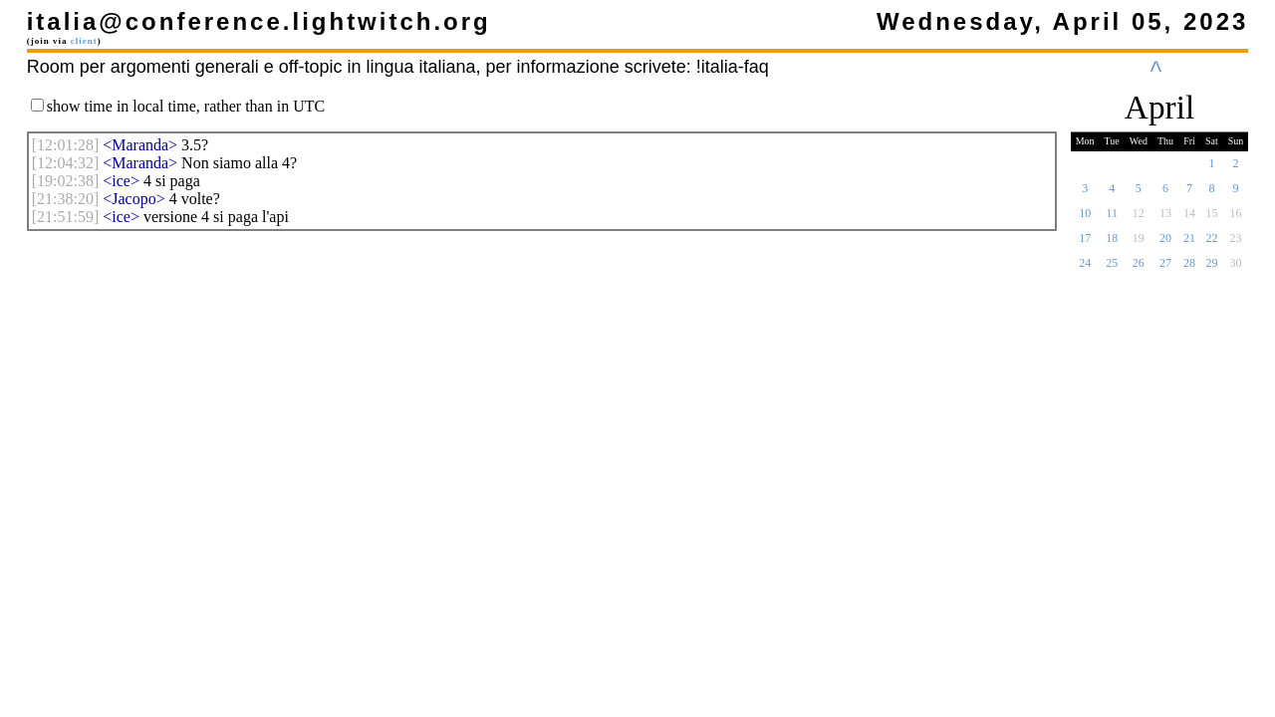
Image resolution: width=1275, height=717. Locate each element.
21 (1189, 244)
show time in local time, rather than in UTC (186, 106)
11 (1112, 219)
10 (1085, 219)
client (84, 41)
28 (1189, 269)
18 (1112, 244)
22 (1211, 244)
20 (1165, 244)
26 (1139, 269)
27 (1165, 269)
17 (1085, 244)
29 (1211, 269)
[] (66, 144)
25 (1112, 269)
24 (1085, 269)
